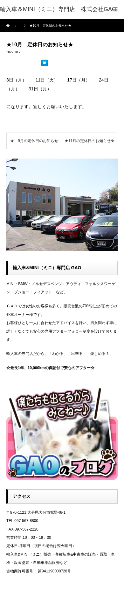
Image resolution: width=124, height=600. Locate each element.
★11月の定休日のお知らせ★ (89, 141)
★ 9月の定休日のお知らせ (34, 141)
